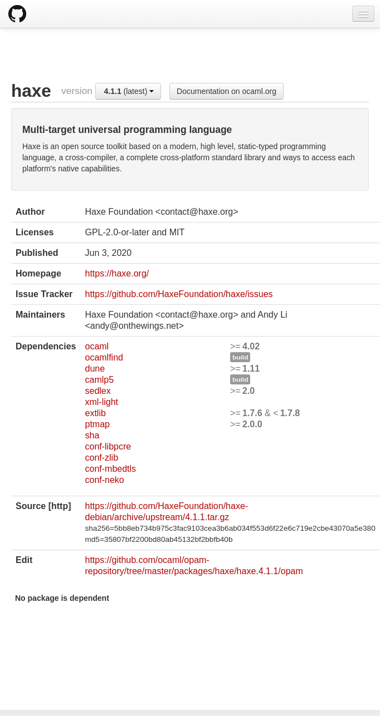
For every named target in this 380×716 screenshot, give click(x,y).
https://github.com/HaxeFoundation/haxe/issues (178, 294)
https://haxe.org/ (117, 273)
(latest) (129, 91)
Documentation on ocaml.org (226, 91)
